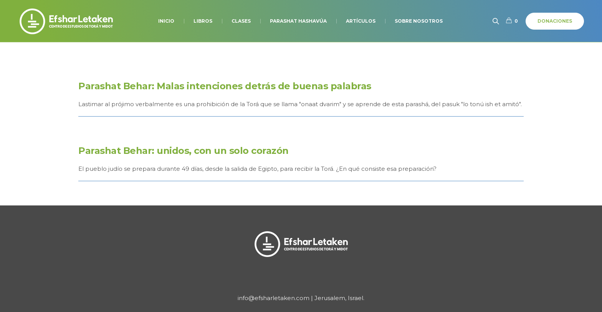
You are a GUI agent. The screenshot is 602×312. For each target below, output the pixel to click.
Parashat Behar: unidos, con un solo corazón (183, 150)
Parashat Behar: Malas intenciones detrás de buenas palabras (224, 86)
